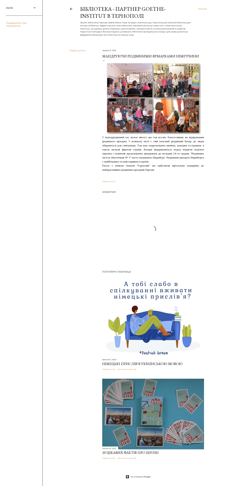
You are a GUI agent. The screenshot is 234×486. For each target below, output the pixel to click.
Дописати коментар (127, 369)
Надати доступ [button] (77, 50)
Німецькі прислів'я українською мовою (142, 363)
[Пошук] (202, 9)
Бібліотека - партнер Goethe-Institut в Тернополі (123, 12)
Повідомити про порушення (16, 24)
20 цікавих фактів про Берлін (130, 452)
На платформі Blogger (138, 477)
